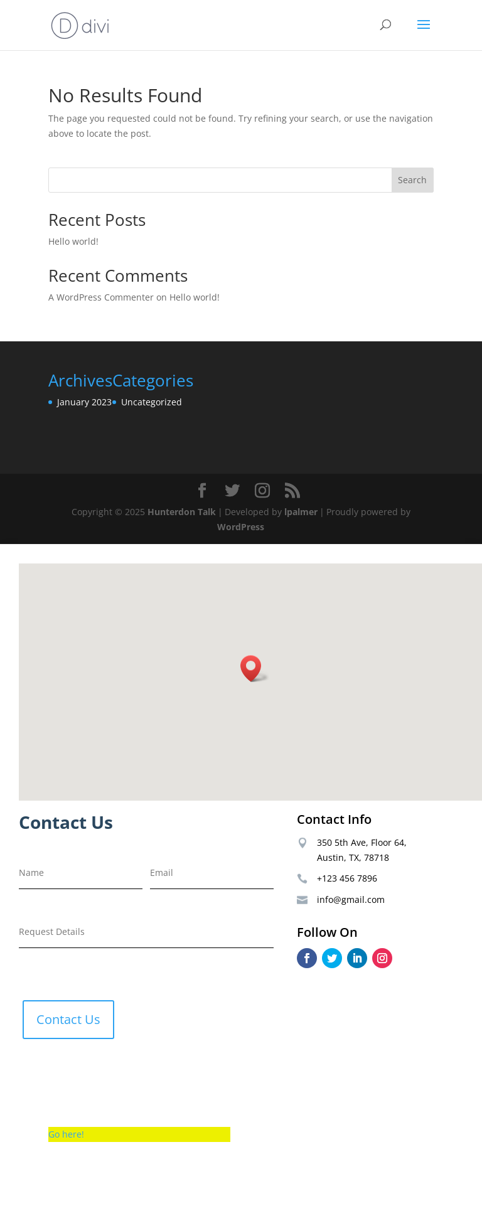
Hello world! (73, 241)
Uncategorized (151, 402)
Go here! (66, 1134)
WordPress (240, 527)
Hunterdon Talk (181, 512)
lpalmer (301, 512)
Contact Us (68, 1019)
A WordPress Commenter (101, 297)
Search (412, 180)
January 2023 (84, 402)
